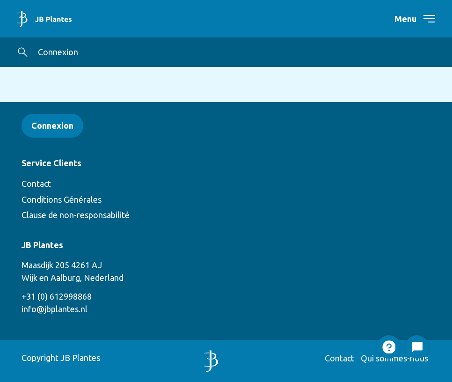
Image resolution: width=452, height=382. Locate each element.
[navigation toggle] (423, 18)
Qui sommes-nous (394, 358)
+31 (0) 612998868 (57, 296)
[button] (23, 52)
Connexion (58, 52)
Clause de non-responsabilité (76, 215)
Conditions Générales (62, 199)
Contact (36, 183)
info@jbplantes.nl (54, 309)
